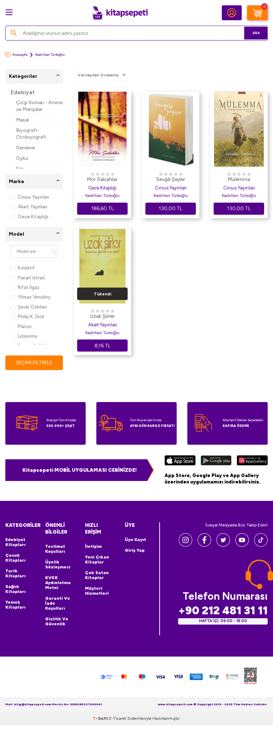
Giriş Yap (135, 550)
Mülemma (239, 179)
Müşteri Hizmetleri (97, 591)
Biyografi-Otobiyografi (31, 133)
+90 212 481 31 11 (223, 610)
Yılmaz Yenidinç (30, 297)
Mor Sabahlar (102, 179)
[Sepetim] (257, 12)
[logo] (120, 13)
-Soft (101, 718)
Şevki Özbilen (29, 307)
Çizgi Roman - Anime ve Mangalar (39, 106)
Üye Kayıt (135, 539)
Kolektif (23, 268)
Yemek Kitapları (15, 605)
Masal (22, 120)
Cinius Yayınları (30, 197)
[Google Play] (216, 461)
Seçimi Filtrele (34, 362)
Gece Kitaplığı (29, 216)
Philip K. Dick (27, 316)
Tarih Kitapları (15, 574)
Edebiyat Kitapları (15, 542)
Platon (21, 326)
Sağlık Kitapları (15, 589)
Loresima (24, 336)
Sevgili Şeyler (170, 179)
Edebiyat (23, 92)
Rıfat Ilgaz (25, 287)
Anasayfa (16, 54)
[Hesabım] (231, 12)
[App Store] (180, 461)
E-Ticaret (117, 718)
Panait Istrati (28, 277)
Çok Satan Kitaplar (97, 576)
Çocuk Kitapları (15, 558)
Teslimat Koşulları (55, 549)
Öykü (22, 158)
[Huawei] (252, 461)
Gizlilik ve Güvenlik (56, 622)
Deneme (25, 148)
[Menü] (9, 12)
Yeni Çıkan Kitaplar (97, 560)
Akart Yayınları (29, 206)
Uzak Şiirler (102, 316)
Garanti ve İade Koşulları (57, 603)
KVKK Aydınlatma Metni (58, 583)
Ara (252, 33)
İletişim (93, 546)
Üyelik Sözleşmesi (57, 565)
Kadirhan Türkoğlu (102, 195)
